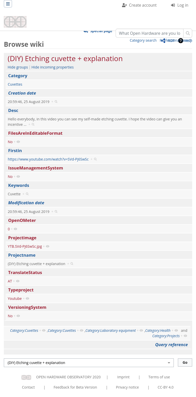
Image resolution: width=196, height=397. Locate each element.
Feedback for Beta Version (75, 387)
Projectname (21, 255)
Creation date (22, 93)
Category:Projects (166, 335)
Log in (182, 5)
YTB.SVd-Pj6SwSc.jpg (25, 246)
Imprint (123, 377)
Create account (143, 5)
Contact (28, 387)
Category (17, 75)
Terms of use (159, 377)
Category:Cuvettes (24, 330)
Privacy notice (127, 387)
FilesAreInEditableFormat (35, 133)
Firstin (15, 150)
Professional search (176, 40)
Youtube (15, 298)
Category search (143, 40)
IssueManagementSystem (35, 168)
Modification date (26, 203)
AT (10, 281)
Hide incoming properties (52, 67)
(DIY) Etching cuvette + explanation (65, 58)
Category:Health (157, 330)
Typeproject (20, 290)
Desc (13, 110)
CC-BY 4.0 (166, 387)
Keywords (18, 185)
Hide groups (18, 67)
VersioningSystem (27, 307)
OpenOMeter (22, 220)
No (10, 141)
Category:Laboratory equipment (110, 330)
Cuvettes (15, 84)
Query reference (171, 344)
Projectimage (22, 238)
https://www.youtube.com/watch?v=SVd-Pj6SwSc (48, 159)
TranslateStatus (25, 272)
